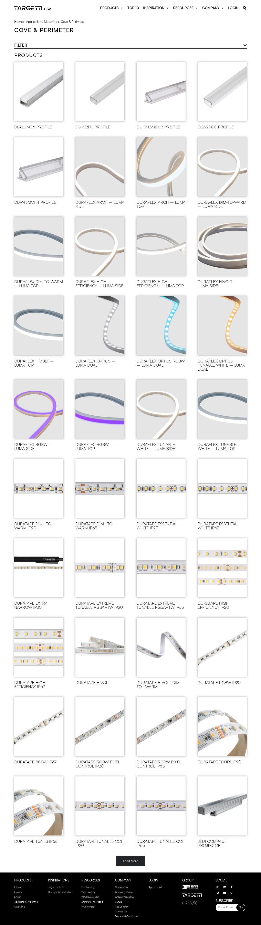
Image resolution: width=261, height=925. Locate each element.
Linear (17, 897)
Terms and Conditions (126, 916)
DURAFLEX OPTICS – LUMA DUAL (95, 363)
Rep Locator (121, 906)
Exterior (18, 892)
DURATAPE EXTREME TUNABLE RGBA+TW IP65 (160, 605)
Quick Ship (19, 906)
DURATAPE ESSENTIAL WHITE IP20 (157, 526)
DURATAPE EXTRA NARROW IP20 (31, 605)
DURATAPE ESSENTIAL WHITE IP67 (218, 526)
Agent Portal (155, 887)
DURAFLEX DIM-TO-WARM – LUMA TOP (38, 284)
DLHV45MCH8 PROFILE (158, 127)
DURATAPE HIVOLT (92, 683)
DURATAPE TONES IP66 (36, 842)
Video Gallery (88, 892)
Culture (118, 902)
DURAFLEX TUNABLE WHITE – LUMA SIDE (156, 447)
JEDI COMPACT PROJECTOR (212, 844)
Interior (18, 887)
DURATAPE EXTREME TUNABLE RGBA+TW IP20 (99, 605)
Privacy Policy (88, 906)
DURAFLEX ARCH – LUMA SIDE (99, 204)
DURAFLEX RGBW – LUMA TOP (94, 447)
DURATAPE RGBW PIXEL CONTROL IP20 (97, 764)
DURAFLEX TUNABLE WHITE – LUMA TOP (217, 447)
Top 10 (133, 8)
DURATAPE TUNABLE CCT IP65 (160, 844)
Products (111, 8)
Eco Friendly (87, 887)
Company (213, 8)
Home (18, 21)
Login (233, 8)
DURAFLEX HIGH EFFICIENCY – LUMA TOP (160, 284)
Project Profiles (55, 887)
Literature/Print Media (92, 902)
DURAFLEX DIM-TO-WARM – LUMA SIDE (222, 204)
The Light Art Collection (60, 892)
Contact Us (121, 911)
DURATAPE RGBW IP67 (35, 762)
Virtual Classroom (90, 897)
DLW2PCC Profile (216, 127)
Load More (130, 861)
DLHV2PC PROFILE (92, 127)
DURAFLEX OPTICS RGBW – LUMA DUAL (161, 363)
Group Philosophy (124, 897)
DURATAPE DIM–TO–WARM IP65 (95, 526)
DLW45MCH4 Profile (35, 202)
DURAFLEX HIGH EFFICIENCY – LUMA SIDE (99, 284)
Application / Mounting (41, 21)
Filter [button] (20, 45)
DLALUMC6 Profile (33, 127)
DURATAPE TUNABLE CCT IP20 (99, 844)
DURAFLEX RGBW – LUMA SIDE (33, 447)
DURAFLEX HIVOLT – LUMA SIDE (217, 284)
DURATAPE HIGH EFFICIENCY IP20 (213, 605)
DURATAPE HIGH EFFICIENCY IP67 (29, 685)
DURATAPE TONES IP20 (219, 762)
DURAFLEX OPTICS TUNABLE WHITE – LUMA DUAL (221, 365)
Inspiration (156, 8)
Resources (185, 8)
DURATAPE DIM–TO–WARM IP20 (34, 526)
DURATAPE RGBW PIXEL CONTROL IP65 (159, 764)
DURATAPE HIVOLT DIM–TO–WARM (160, 685)
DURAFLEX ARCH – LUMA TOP (161, 204)
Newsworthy (121, 887)
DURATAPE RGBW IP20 (219, 683)
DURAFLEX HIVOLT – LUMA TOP (34, 363)
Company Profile (124, 892)
